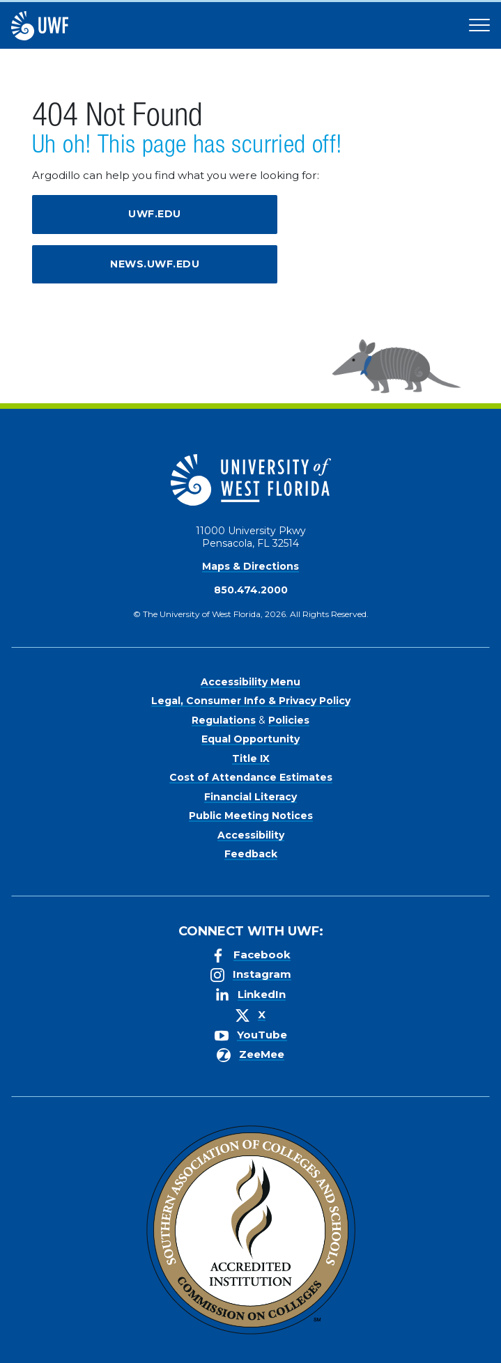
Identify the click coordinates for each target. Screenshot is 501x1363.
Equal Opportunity (250, 739)
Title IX (251, 758)
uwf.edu (154, 214)
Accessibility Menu (250, 682)
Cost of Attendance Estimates (250, 777)
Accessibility (250, 835)
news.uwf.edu (154, 264)
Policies (288, 720)
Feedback (250, 854)
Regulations (224, 720)
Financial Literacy (250, 796)
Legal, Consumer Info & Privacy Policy (250, 700)
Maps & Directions (250, 566)
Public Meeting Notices (251, 815)
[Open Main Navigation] (479, 25)
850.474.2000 (251, 590)
